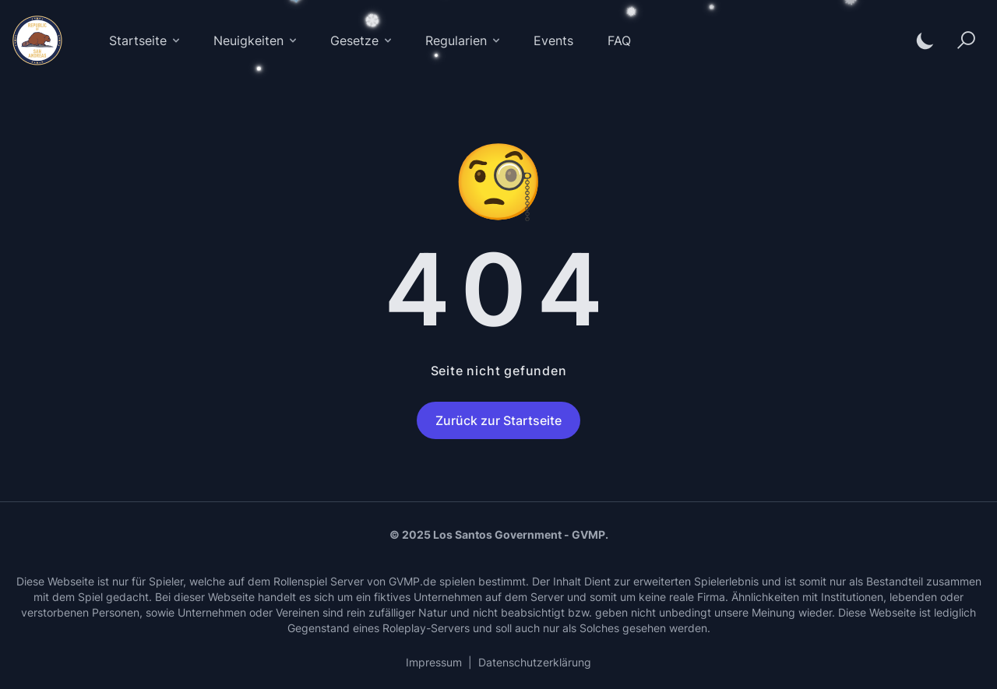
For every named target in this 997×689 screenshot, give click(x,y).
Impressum (434, 662)
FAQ (619, 40)
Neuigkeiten (256, 40)
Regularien (463, 40)
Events (553, 40)
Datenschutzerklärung (534, 662)
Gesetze (362, 40)
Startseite (145, 40)
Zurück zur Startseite (498, 420)
